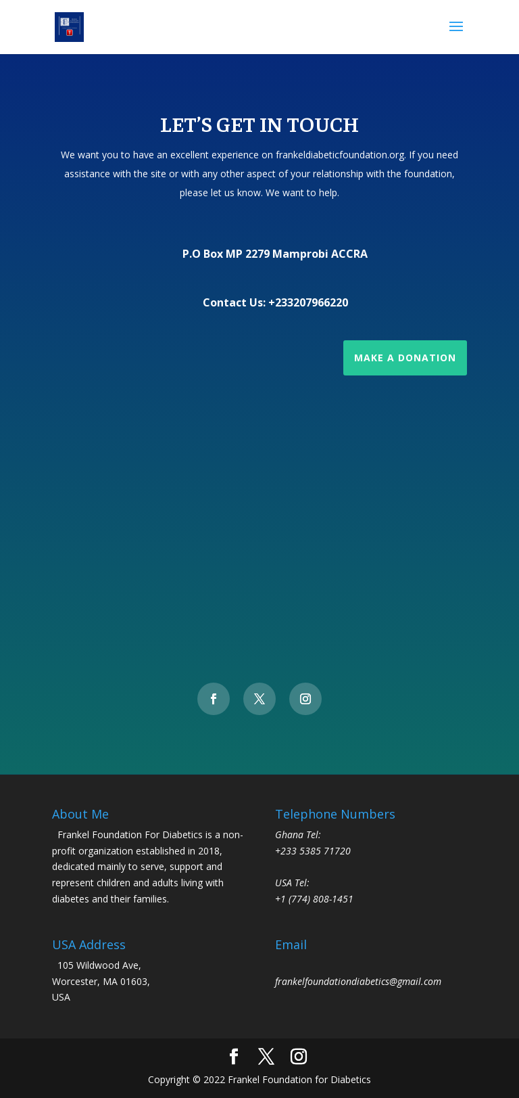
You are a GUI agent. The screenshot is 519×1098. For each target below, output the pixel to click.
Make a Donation (405, 357)
